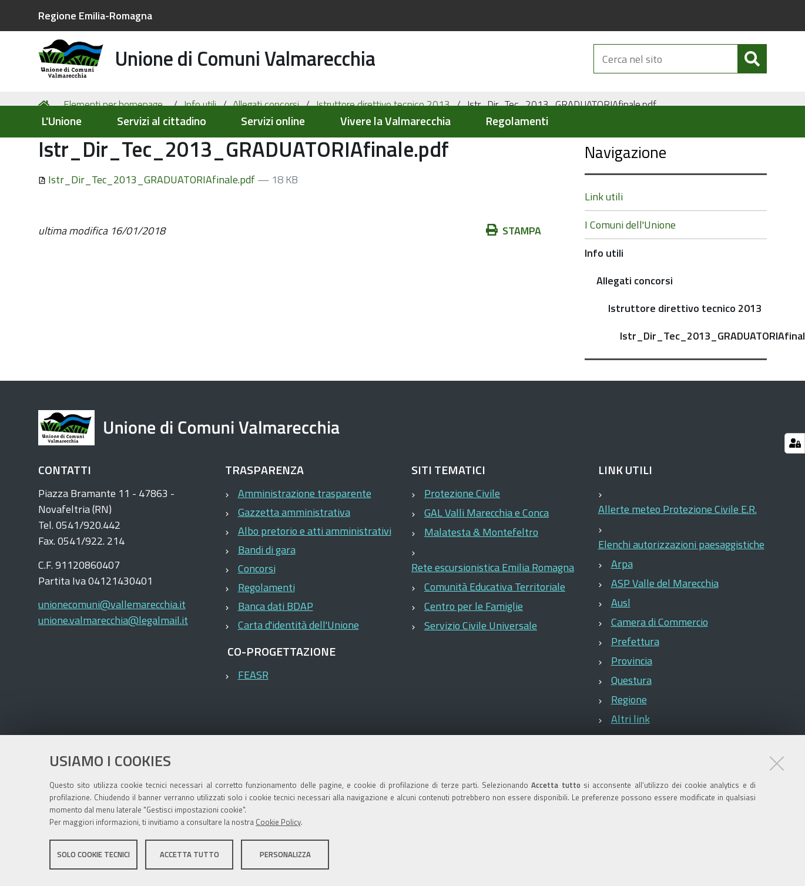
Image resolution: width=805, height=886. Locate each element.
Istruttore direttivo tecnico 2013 (383, 150)
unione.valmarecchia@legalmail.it (113, 666)
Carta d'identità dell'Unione (298, 671)
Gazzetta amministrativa (294, 558)
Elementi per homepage (113, 150)
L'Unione (61, 121)
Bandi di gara (267, 596)
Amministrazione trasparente (304, 540)
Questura (631, 726)
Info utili (200, 150)
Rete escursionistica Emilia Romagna (492, 614)
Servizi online (273, 121)
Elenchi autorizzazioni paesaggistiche (681, 591)
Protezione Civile (462, 540)
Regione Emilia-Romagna (95, 16)
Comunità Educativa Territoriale (494, 633)
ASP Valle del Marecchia (665, 629)
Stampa (513, 276)
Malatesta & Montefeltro (481, 578)
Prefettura (635, 688)
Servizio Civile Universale (480, 672)
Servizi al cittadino (161, 121)
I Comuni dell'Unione (630, 271)
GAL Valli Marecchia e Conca (486, 559)
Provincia (631, 707)
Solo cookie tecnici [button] (93, 855)
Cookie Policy (278, 823)
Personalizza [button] (285, 855)
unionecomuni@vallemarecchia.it (112, 651)
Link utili (604, 243)
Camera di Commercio (659, 668)
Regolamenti (516, 121)
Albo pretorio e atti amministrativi (314, 577)
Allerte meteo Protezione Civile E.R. (677, 555)
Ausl (620, 649)
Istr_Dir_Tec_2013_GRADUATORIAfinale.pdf (147, 225)
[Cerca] (752, 69)
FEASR (253, 721)
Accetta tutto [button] (189, 855)
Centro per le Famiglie (473, 652)
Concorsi (257, 615)
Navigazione (625, 198)
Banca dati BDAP (275, 652)
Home (45, 150)
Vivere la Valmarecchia (395, 121)
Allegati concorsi (266, 150)
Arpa (622, 610)
